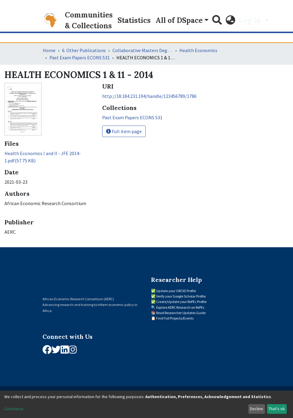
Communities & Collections (89, 20)
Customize (14, 408)
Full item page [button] (124, 131)
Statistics (134, 20)
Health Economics (198, 50)
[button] (230, 20)
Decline (256, 408)
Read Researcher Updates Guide (181, 312)
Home (49, 50)
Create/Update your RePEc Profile (181, 301)
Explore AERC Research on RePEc (180, 307)
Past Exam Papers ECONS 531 (79, 58)
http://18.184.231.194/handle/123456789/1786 (149, 96)
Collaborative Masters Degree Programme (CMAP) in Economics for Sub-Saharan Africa (142, 50)
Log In (251, 20)
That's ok (277, 408)
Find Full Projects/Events (175, 318)
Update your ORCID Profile (176, 291)
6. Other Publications (84, 50)
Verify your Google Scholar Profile (181, 296)
